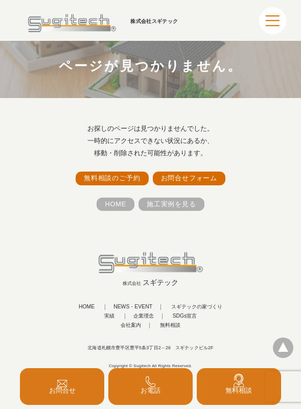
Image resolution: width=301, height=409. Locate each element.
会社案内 (131, 325)
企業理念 (143, 316)
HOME (115, 204)
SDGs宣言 (185, 316)
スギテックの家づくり (196, 306)
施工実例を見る (171, 204)
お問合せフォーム (189, 178)
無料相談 (170, 325)
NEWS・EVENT (132, 306)
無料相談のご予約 (112, 178)
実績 (109, 316)
